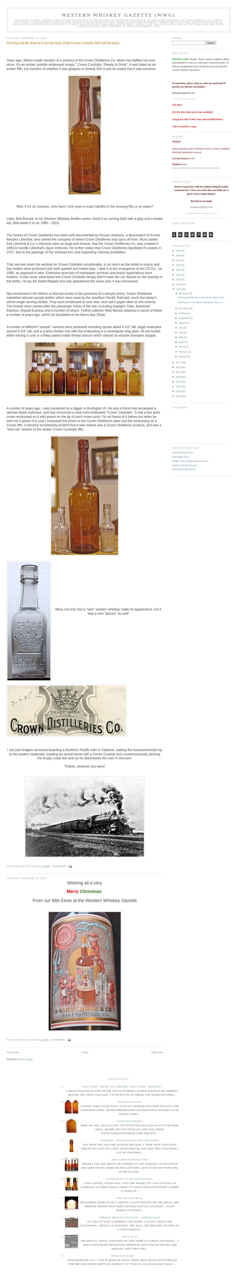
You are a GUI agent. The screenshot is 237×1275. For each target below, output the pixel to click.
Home (85, 1052)
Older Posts (157, 1052)
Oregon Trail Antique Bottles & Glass (190, 461)
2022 (178, 269)
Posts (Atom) (26, 1059)
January (183, 356)
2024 (178, 260)
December (184, 293)
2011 (178, 391)
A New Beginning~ (129, 1121)
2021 (178, 274)
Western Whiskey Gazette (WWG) (118, 15)
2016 (178, 367)
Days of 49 (129, 1236)
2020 (178, 279)
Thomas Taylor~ (129, 1102)
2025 (178, 255)
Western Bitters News (182, 452)
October (183, 313)
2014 (178, 376)
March (182, 346)
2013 (178, 381)
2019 (178, 284)
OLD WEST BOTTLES (183, 469)
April (182, 342)
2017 (178, 362)
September (184, 318)
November (184, 308)
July (181, 327)
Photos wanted (122, 1255)
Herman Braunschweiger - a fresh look (129, 1217)
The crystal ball (129, 1198)
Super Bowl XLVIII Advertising (130, 1178)
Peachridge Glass (180, 456)
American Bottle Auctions (184, 465)
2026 (178, 250)
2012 (178, 386)
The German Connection (129, 1159)
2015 (178, 372)
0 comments (58, 1040)
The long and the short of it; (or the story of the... (201, 297)
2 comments (59, 866)
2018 (178, 289)
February (183, 351)
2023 (178, 265)
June (181, 332)
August (182, 322)
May (181, 337)
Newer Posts (12, 1052)
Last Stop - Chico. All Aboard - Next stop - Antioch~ (122, 1086)
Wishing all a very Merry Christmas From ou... (201, 302)
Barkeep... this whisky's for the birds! (129, 1140)
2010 (178, 396)
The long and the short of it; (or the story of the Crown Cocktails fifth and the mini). (63, 43)
